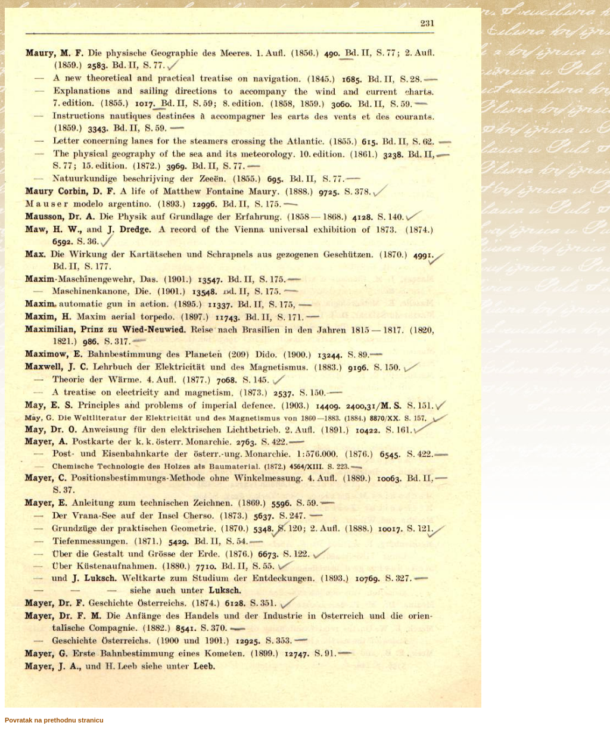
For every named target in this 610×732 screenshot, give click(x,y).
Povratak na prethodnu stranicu (54, 720)
